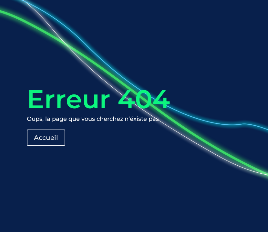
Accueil (46, 137)
